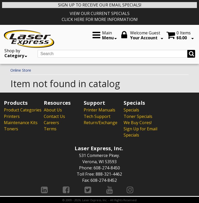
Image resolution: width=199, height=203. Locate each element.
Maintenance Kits (21, 122)
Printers (12, 116)
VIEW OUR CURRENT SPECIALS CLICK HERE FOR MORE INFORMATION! (100, 16)
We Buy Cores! (138, 122)
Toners (11, 128)
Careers (51, 122)
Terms (50, 128)
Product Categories (22, 110)
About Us (53, 110)
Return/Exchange (100, 122)
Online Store (20, 70)
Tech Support (97, 116)
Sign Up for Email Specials (140, 132)
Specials (131, 110)
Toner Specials (138, 116)
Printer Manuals (99, 110)
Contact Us (54, 116)
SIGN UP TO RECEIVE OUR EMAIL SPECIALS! (100, 5)
